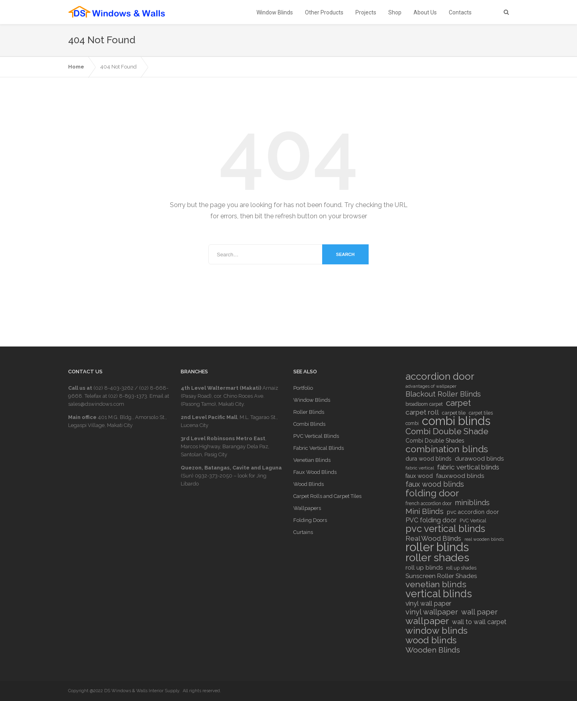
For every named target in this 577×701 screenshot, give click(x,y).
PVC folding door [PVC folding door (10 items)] (431, 520)
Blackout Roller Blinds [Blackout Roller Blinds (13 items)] (443, 394)
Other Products (324, 12)
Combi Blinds (309, 424)
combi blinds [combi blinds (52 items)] (456, 421)
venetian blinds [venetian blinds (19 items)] (436, 584)
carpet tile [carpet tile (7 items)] (454, 413)
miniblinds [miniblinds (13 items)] (472, 503)
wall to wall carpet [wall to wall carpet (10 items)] (479, 622)
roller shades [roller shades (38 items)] (437, 558)
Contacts (460, 12)
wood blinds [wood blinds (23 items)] (431, 640)
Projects (365, 12)
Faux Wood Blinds (315, 472)
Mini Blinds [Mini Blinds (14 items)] (425, 512)
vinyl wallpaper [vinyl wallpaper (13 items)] (432, 612)
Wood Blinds (308, 484)
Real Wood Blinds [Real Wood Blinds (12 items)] (433, 538)
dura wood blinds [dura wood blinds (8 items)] (429, 458)
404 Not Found (118, 67)
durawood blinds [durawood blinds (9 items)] (479, 458)
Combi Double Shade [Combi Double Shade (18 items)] (447, 431)
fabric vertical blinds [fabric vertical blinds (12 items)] (468, 467)
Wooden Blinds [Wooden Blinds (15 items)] (433, 650)
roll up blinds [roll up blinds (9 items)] (424, 567)
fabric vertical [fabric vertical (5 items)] (420, 467)
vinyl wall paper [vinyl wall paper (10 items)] (428, 603)
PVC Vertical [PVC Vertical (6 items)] (473, 521)
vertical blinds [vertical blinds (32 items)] (439, 594)
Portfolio (303, 388)
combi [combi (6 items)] (412, 423)
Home (76, 67)
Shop (394, 12)
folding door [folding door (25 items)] (432, 493)
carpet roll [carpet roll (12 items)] (422, 412)
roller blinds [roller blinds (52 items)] (437, 547)
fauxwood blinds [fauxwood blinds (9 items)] (460, 475)
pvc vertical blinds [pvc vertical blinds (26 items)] (445, 529)
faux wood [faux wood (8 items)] (419, 476)
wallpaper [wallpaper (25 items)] (427, 621)
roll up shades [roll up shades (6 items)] (461, 568)
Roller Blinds (308, 412)
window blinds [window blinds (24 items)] (437, 630)
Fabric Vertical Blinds (318, 448)
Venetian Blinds (312, 460)
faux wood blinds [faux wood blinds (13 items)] (435, 484)
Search (345, 254)
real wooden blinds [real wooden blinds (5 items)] (484, 539)
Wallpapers (307, 508)
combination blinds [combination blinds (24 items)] (447, 449)
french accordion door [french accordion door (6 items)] (429, 503)
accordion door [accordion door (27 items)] (440, 377)
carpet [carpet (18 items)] (458, 403)
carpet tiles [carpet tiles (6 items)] (481, 413)
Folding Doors (310, 520)
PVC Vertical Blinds (316, 436)
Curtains (303, 532)
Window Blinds (274, 12)
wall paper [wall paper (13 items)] (479, 612)
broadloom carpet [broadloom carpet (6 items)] (424, 404)
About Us (425, 12)
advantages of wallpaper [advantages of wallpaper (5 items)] (431, 386)
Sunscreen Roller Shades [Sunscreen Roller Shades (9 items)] (441, 576)
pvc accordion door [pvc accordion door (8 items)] (473, 512)
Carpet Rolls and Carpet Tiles (327, 496)
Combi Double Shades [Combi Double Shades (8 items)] (435, 440)
